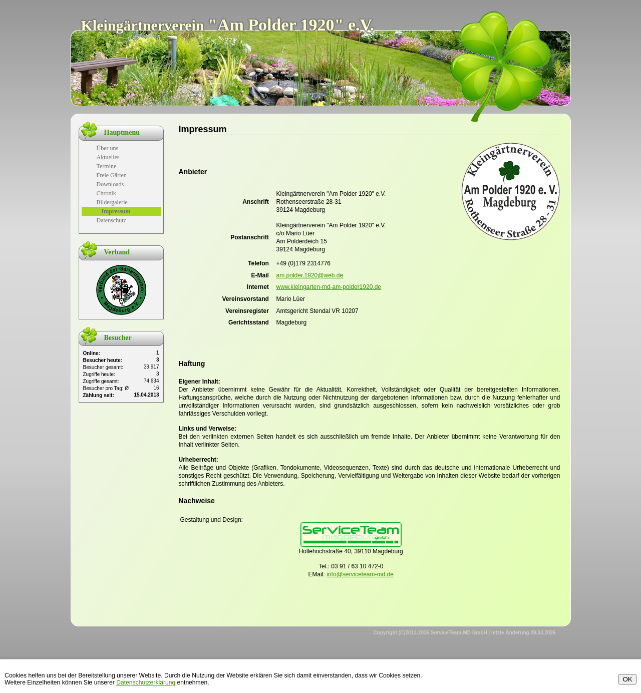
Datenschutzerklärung (145, 682)
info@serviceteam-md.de (360, 574)
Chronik (106, 193)
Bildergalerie (112, 202)
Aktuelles (108, 157)
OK (627, 679)
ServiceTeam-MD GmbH (459, 632)
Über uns (108, 148)
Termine (107, 166)
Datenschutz (111, 220)
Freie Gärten (112, 175)
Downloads (110, 184)
